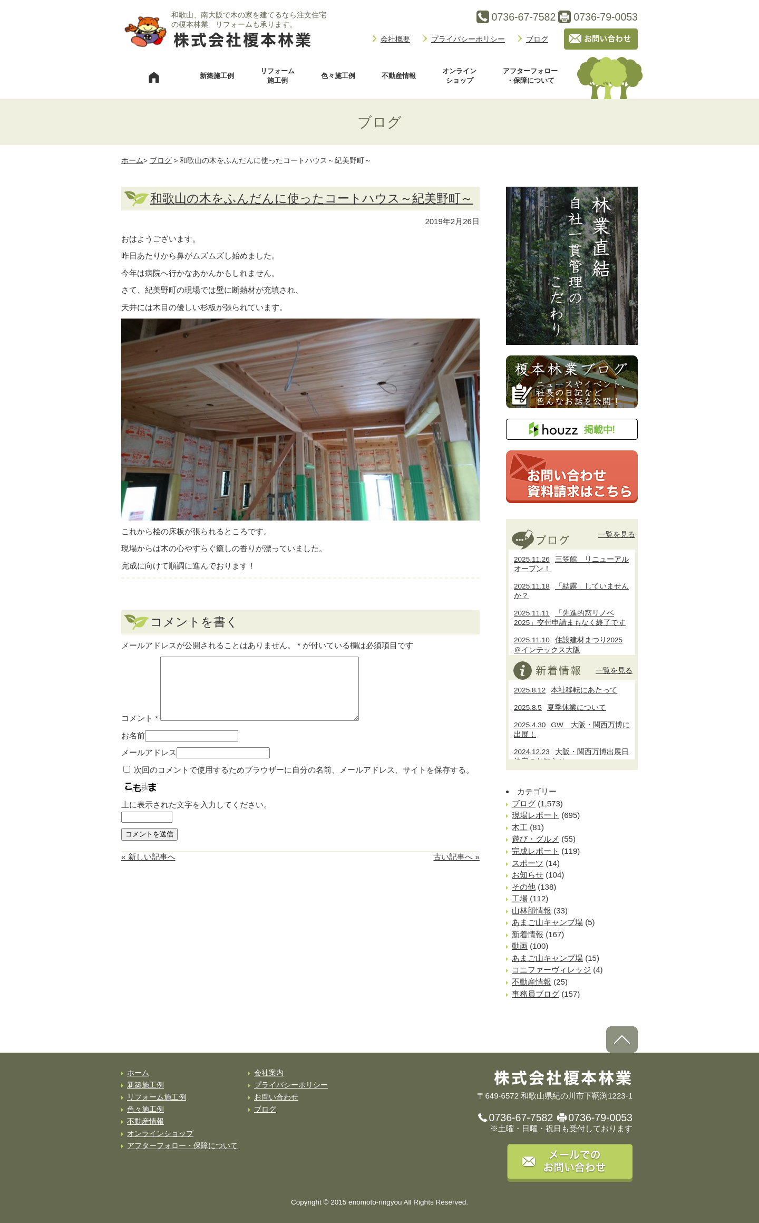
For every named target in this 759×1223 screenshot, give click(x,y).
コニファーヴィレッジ (551, 969)
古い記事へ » (456, 869)
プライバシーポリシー (468, 39)
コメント (139, 730)
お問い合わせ (276, 1097)
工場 (520, 898)
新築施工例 (217, 76)
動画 (520, 945)
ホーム (132, 161)
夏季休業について (560, 707)
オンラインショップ (459, 75)
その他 (524, 886)
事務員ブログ (535, 993)
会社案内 (269, 1073)
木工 (520, 827)
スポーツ (527, 863)
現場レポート (535, 815)
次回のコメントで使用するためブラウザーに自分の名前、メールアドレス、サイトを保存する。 (304, 782)
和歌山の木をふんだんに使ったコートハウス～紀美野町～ (311, 198)
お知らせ (527, 874)
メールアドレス (149, 764)
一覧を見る (616, 534)
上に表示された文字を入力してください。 (196, 817)
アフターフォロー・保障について (530, 75)
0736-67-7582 (521, 1117)
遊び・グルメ (535, 838)
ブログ (537, 39)
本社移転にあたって (565, 690)
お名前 (133, 748)
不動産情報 (399, 76)
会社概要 (395, 39)
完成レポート (535, 850)
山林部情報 (531, 910)
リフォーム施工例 (277, 75)
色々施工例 (338, 76)
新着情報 (527, 934)
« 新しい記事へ (148, 869)
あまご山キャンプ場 (547, 922)
